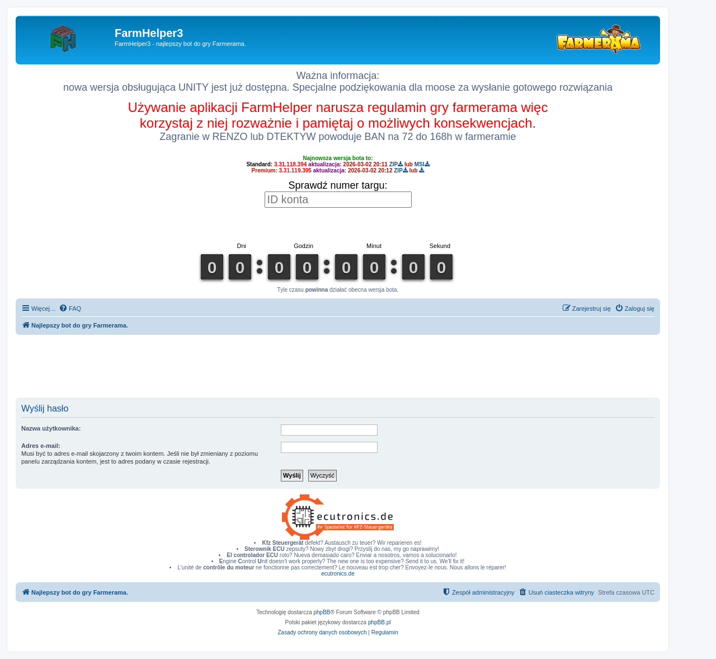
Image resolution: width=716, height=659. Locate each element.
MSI (422, 164)
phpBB (322, 612)
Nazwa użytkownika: (51, 428)
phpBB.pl (379, 622)
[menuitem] (70, 308)
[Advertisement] (338, 365)
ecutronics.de (337, 574)
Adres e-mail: (40, 445)
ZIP (396, 164)
